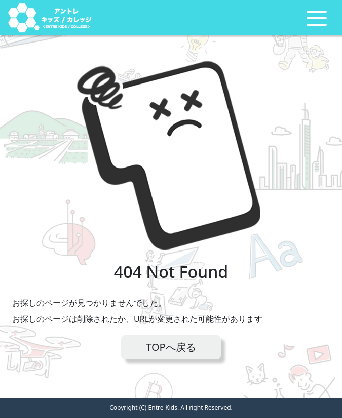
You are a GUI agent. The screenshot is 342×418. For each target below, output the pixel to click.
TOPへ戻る (171, 347)
